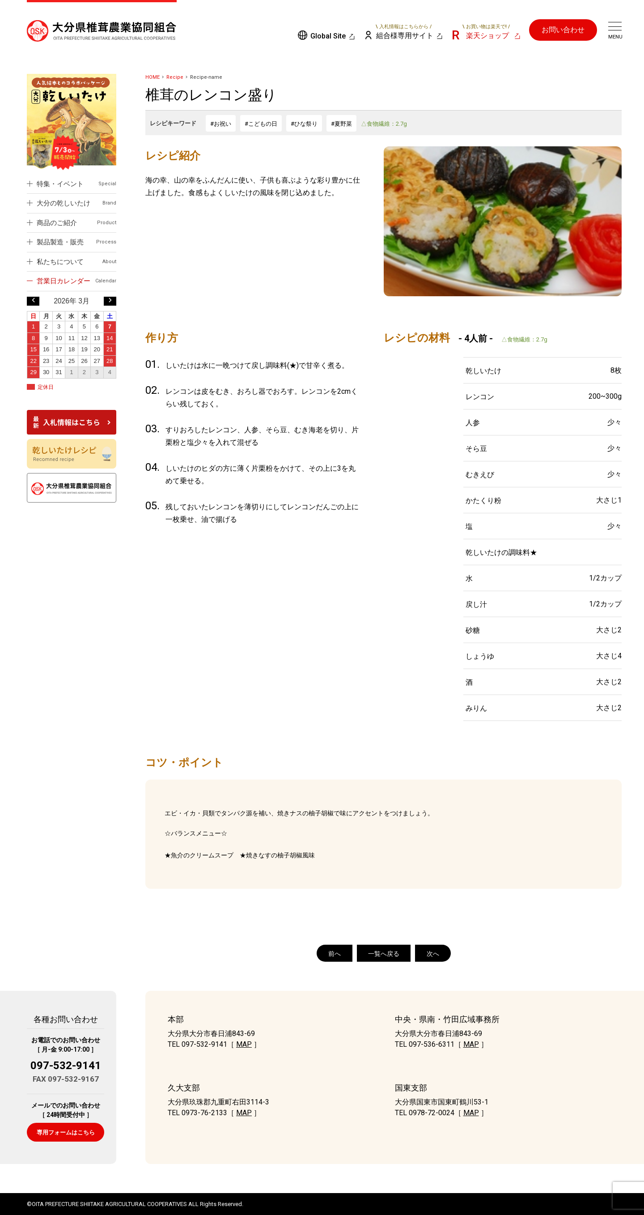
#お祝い (220, 123)
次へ (433, 953)
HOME (152, 77)
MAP (244, 1044)
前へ (334, 953)
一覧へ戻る (383, 953)
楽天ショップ (486, 31)
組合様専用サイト (404, 31)
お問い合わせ (563, 30)
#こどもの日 (261, 123)
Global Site (328, 36)
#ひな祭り (304, 123)
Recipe (174, 77)
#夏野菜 (341, 123)
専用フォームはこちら (66, 1132)
